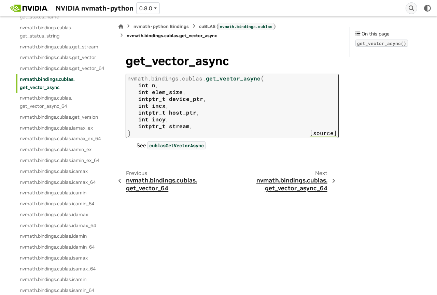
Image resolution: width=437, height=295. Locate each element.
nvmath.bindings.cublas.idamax (54, 214)
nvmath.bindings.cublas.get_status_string (46, 32)
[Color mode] (427, 8)
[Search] (411, 8)
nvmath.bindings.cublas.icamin (53, 193)
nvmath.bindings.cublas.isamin (53, 279)
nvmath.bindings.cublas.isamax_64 (58, 269)
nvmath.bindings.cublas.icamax (54, 171)
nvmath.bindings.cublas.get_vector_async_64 (46, 102)
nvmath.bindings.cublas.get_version (59, 117)
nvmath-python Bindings (161, 26)
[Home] (120, 26)
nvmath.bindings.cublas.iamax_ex (56, 128)
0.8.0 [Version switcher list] (145, 8)
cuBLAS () (237, 26)
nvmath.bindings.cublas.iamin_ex (55, 149)
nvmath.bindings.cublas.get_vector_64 (62, 68)
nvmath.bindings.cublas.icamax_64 (58, 182)
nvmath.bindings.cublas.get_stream (59, 47)
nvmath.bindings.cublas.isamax (54, 258)
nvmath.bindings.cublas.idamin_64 (57, 247)
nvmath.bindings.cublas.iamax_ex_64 (60, 138)
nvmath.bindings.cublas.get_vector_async (47, 83)
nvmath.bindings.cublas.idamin (53, 236)
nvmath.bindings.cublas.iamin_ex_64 (59, 160)
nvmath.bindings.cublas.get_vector (58, 57)
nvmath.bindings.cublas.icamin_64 (57, 204)
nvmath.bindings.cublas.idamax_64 (58, 225)
